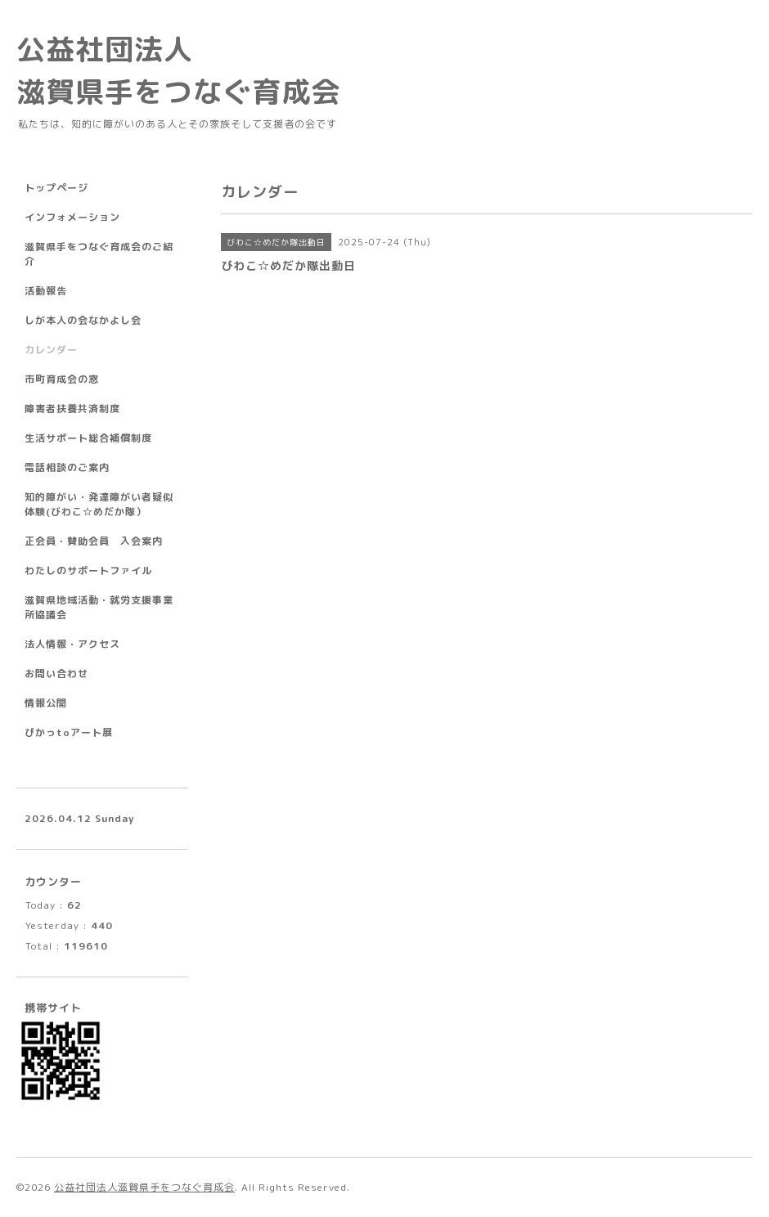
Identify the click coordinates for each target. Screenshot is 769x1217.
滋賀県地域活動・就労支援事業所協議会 (99, 607)
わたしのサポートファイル (88, 570)
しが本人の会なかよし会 (83, 320)
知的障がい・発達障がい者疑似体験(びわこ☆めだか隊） (99, 504)
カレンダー (51, 350)
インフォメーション (72, 217)
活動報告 (46, 291)
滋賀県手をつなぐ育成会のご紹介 (99, 254)
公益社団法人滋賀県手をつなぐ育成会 (144, 1187)
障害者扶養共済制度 (72, 408)
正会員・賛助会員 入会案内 (94, 541)
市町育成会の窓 (62, 379)
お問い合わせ (56, 673)
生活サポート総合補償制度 (88, 438)
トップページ (56, 188)
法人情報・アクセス (72, 644)
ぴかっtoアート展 (69, 732)
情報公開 (46, 703)
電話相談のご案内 (67, 467)
